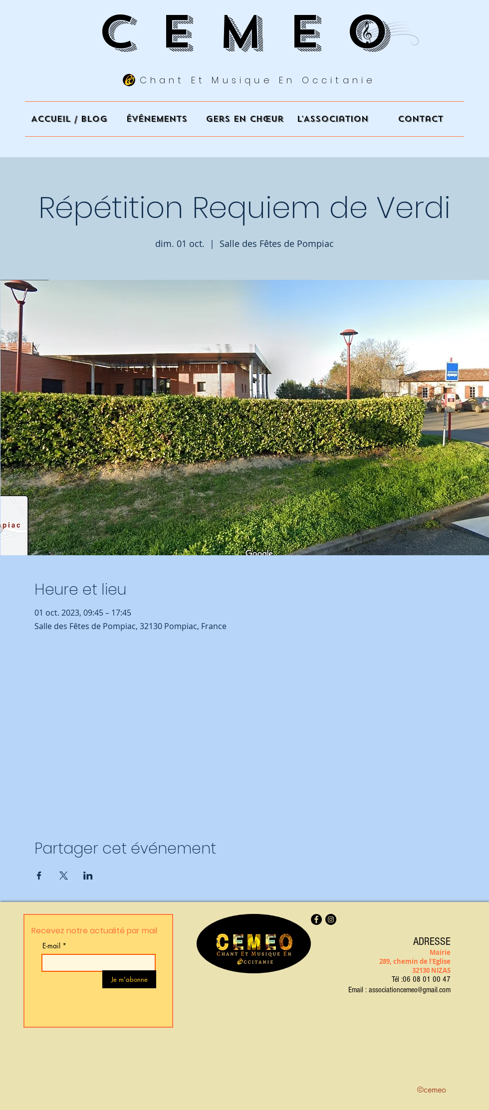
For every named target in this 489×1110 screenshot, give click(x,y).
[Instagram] (330, 919)
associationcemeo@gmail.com (410, 989)
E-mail (51, 945)
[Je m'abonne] (129, 979)
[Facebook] (316, 919)
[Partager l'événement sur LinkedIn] (88, 876)
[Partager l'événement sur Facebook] (39, 876)
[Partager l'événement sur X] (63, 876)
